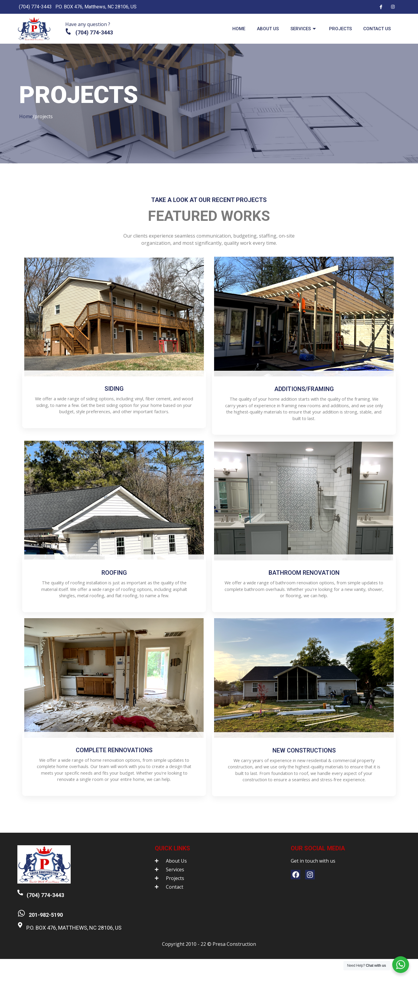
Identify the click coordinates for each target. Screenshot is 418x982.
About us (260, 28)
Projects (336, 28)
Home (229, 28)
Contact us (375, 28)
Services (298, 28)
